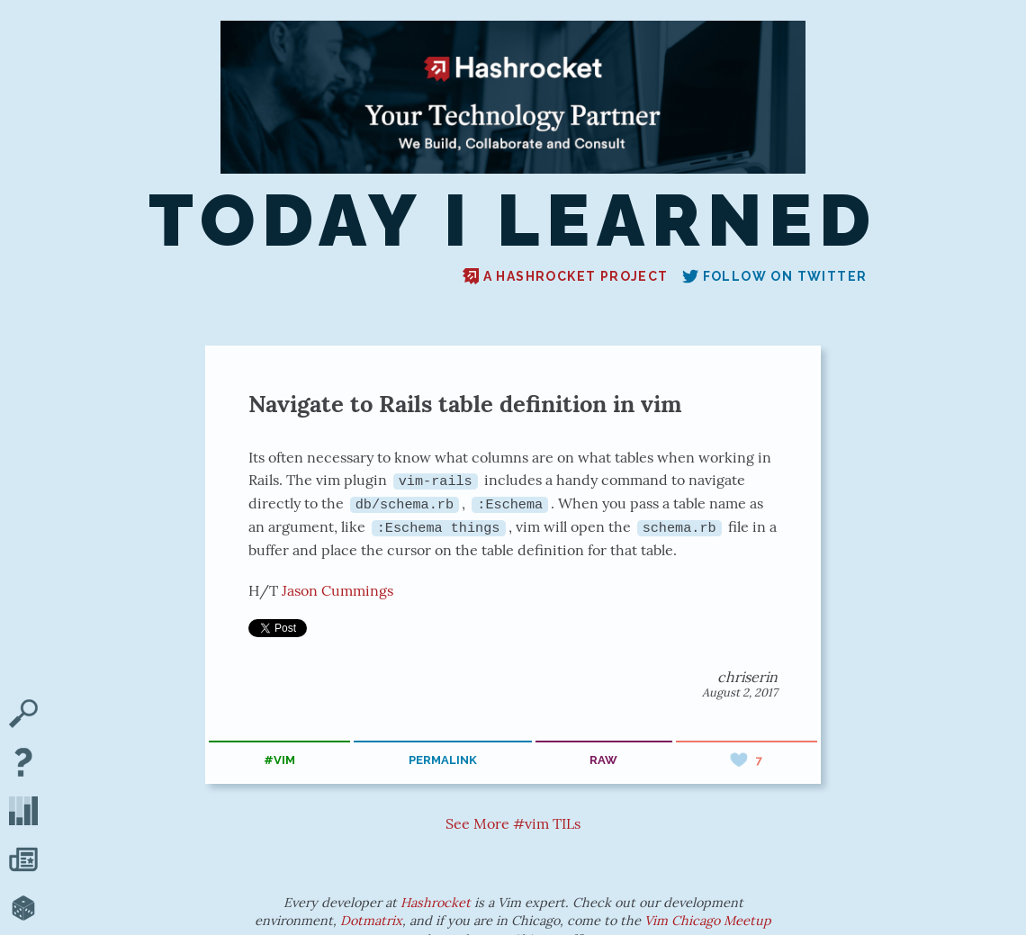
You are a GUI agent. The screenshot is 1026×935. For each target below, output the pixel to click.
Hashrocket (435, 903)
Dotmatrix (371, 921)
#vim (279, 759)
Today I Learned (513, 221)
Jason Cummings (337, 589)
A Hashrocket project (566, 276)
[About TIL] (23, 764)
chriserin (747, 677)
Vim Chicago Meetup (707, 921)
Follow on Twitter (775, 276)
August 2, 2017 (740, 692)
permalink (443, 759)
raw (603, 759)
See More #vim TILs (513, 823)
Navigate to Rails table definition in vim (465, 403)
